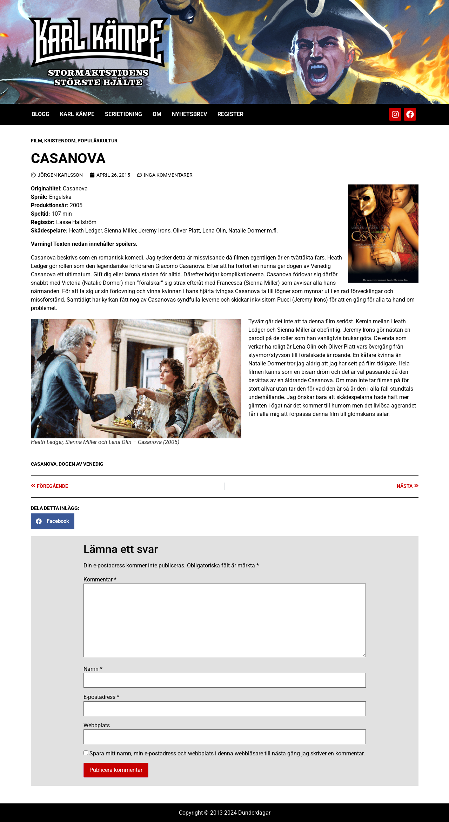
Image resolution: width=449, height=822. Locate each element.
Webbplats (96, 725)
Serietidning (123, 114)
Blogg (40, 114)
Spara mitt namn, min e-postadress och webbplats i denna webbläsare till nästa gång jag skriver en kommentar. (227, 753)
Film (36, 140)
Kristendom (59, 140)
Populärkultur (98, 140)
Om (157, 114)
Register (230, 114)
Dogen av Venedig (81, 464)
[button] (52, 521)
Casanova (43, 464)
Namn (92, 669)
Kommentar (99, 579)
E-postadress (101, 697)
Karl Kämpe (77, 114)
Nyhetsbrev (189, 114)
